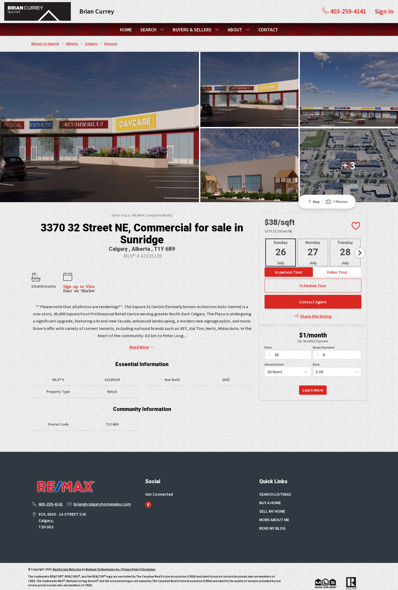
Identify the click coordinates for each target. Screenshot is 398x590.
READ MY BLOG (272, 517)
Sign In (384, 11)
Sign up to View (79, 275)
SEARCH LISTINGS (275, 483)
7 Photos (336, 191)
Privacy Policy (131, 558)
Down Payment (324, 336)
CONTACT (268, 30)
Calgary (91, 43)
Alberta (72, 43)
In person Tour (288, 261)
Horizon (110, 43)
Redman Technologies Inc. (103, 558)
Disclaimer (148, 558)
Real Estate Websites (67, 558)
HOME (126, 30)
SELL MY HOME (272, 500)
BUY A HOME (270, 491)
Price (268, 336)
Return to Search (45, 43)
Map (313, 191)
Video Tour (337, 261)
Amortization (274, 353)
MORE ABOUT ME (274, 508)
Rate (316, 353)
